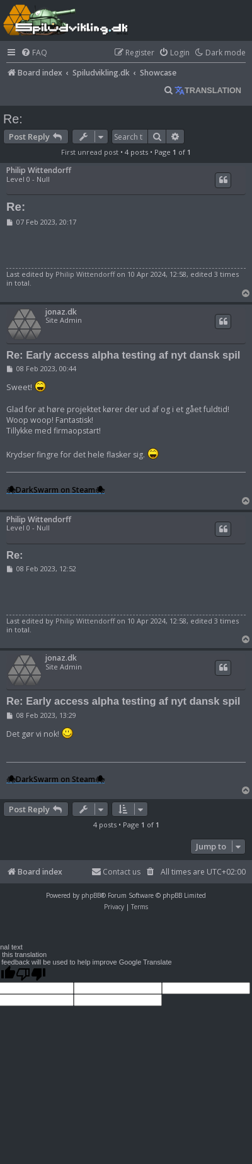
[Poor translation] (31, 974)
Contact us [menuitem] (115, 871)
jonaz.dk (61, 312)
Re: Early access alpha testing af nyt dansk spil (123, 355)
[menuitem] (34, 53)
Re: (13, 119)
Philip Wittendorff (38, 170)
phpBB (91, 895)
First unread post (89, 152)
